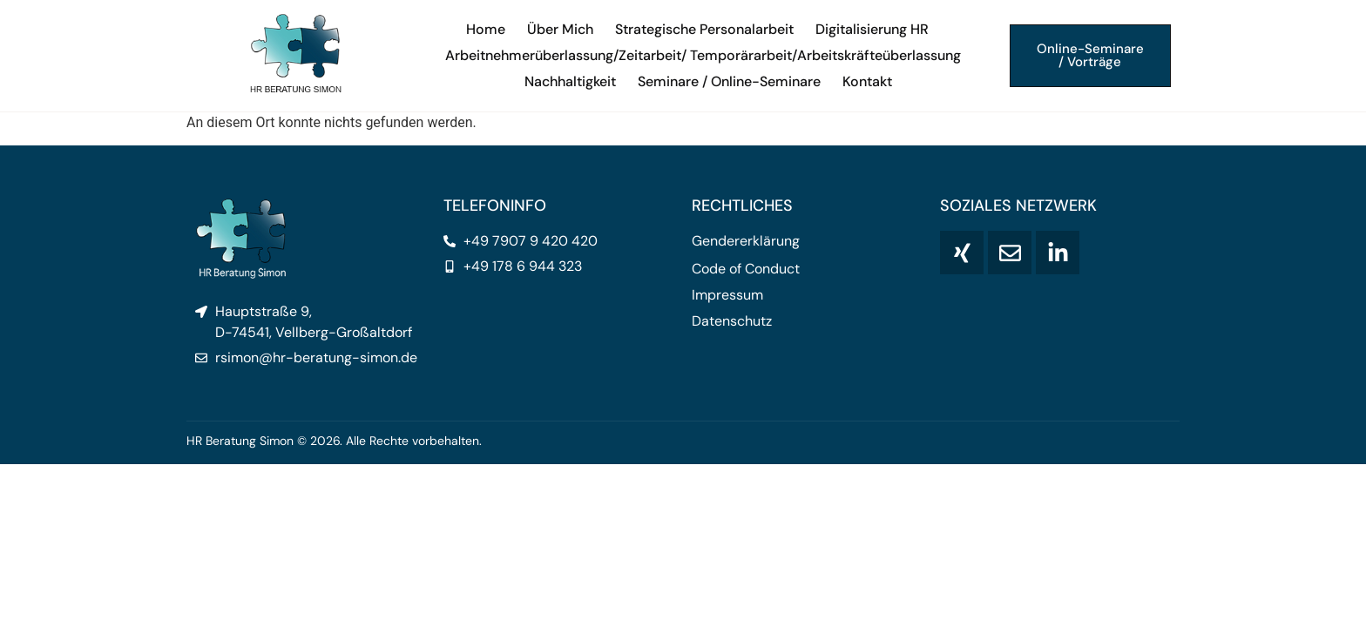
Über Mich (560, 29)
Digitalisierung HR (872, 29)
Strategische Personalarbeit (704, 29)
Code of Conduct (746, 269)
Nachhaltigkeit (570, 81)
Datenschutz (732, 321)
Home (485, 29)
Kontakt (867, 81)
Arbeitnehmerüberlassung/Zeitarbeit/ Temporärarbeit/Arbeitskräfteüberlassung (703, 55)
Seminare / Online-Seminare (729, 81)
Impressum (727, 295)
